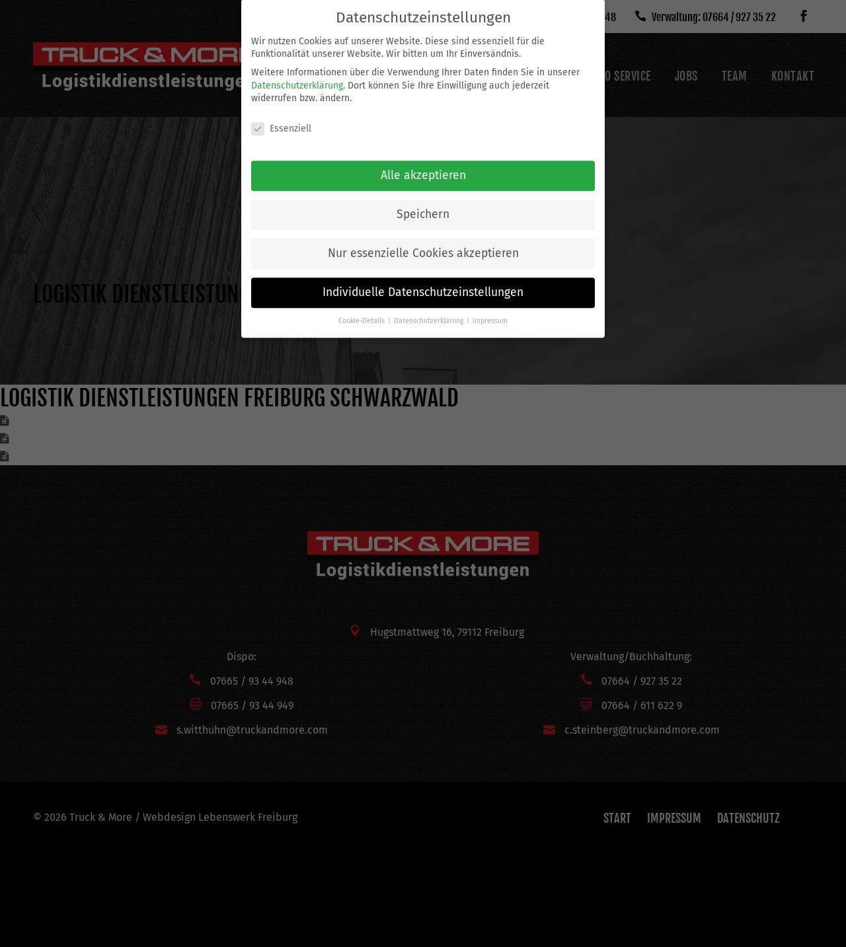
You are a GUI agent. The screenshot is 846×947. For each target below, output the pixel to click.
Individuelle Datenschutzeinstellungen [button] (423, 282)
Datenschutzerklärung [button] (429, 310)
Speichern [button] (423, 204)
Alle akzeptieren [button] (423, 165)
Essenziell (281, 118)
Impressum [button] (490, 310)
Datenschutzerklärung (297, 74)
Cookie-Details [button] (362, 310)
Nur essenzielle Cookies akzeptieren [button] (423, 243)
